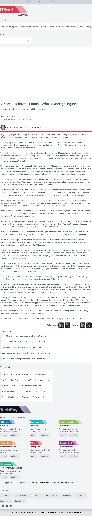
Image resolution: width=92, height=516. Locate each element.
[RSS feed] (11, 506)
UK (58, 482)
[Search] (29, 40)
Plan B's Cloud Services (49, 513)
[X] (3, 506)
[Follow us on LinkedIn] (61, 325)
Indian (49, 482)
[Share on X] (89, 325)
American (65, 482)
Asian (34, 482)
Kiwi (54, 482)
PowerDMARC (78, 513)
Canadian (41, 482)
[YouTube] (7, 506)
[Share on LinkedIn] (82, 325)
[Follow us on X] (67, 325)
